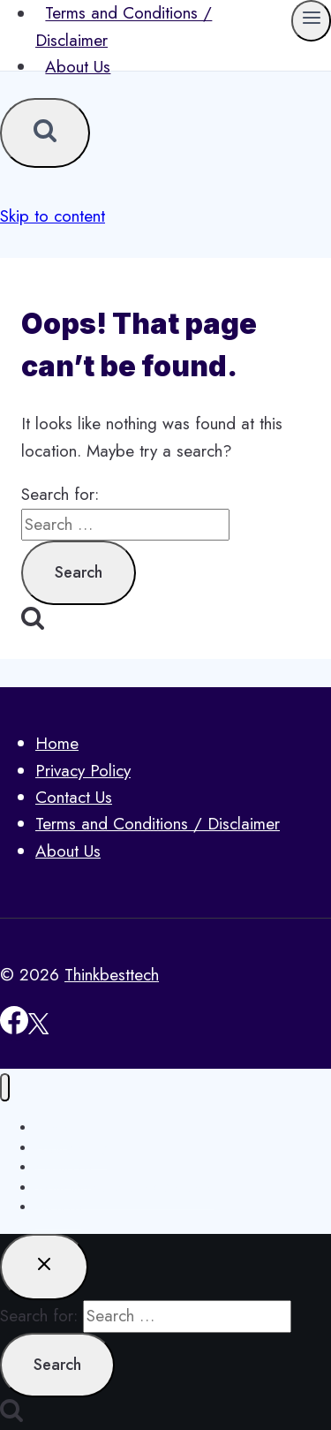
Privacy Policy (83, 771)
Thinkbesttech (111, 975)
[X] (38, 1028)
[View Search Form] (45, 133)
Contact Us (73, 797)
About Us (77, 67)
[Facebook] (14, 1028)
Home (57, 743)
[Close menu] (5, 1087)
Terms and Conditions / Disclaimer (157, 824)
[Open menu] (311, 21)
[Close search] (44, 1267)
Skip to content (52, 216)
